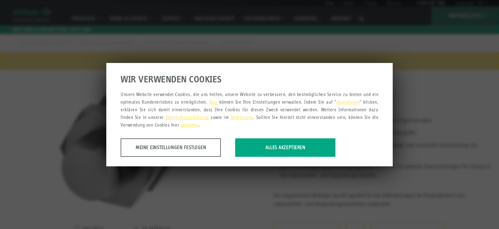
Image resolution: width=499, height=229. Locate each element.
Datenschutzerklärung (187, 117)
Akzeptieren (348, 102)
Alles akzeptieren (285, 147)
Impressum (242, 117)
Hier (213, 102)
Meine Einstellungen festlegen (171, 147)
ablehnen (190, 125)
